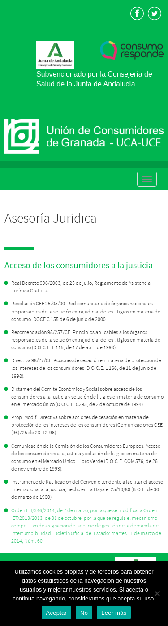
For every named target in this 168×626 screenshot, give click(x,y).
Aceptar (56, 612)
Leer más (113, 612)
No (84, 612)
